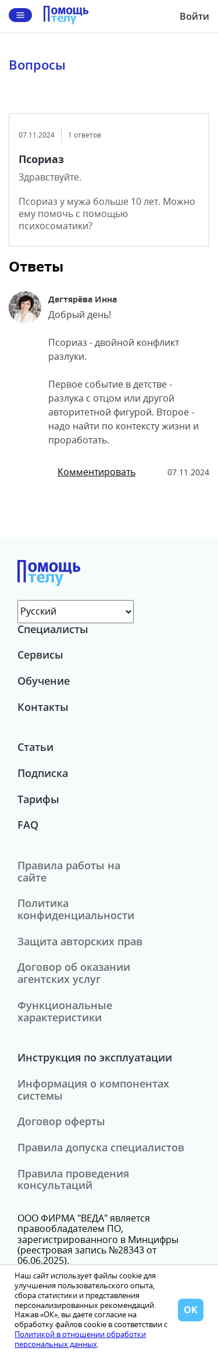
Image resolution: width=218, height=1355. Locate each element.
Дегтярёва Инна (82, 299)
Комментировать (96, 471)
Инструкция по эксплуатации (94, 1057)
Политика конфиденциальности (75, 909)
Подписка (42, 773)
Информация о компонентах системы (93, 1089)
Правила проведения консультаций (73, 1179)
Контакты (43, 707)
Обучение (43, 681)
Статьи (35, 747)
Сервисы (40, 655)
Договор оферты (61, 1121)
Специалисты (52, 629)
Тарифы (38, 799)
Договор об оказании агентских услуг (73, 973)
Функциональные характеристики (64, 1011)
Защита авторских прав (79, 941)
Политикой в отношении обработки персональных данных (80, 1339)
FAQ (27, 825)
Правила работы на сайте (68, 871)
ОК (191, 1309)
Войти (194, 16)
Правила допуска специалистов (100, 1147)
